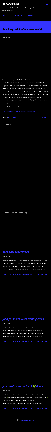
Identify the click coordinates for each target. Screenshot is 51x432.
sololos (30, 424)
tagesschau (12, 118)
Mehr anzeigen (43, 274)
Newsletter (19, 15)
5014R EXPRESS (10, 3)
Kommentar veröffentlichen (20, 274)
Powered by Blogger (25, 420)
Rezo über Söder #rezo (15, 252)
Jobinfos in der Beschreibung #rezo (23, 319)
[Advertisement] (19, 192)
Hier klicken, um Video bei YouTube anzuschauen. (19, 111)
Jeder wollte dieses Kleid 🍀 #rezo (22, 386)
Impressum (32, 15)
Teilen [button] (43, 118)
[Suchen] (42, 3)
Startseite (6, 15)
